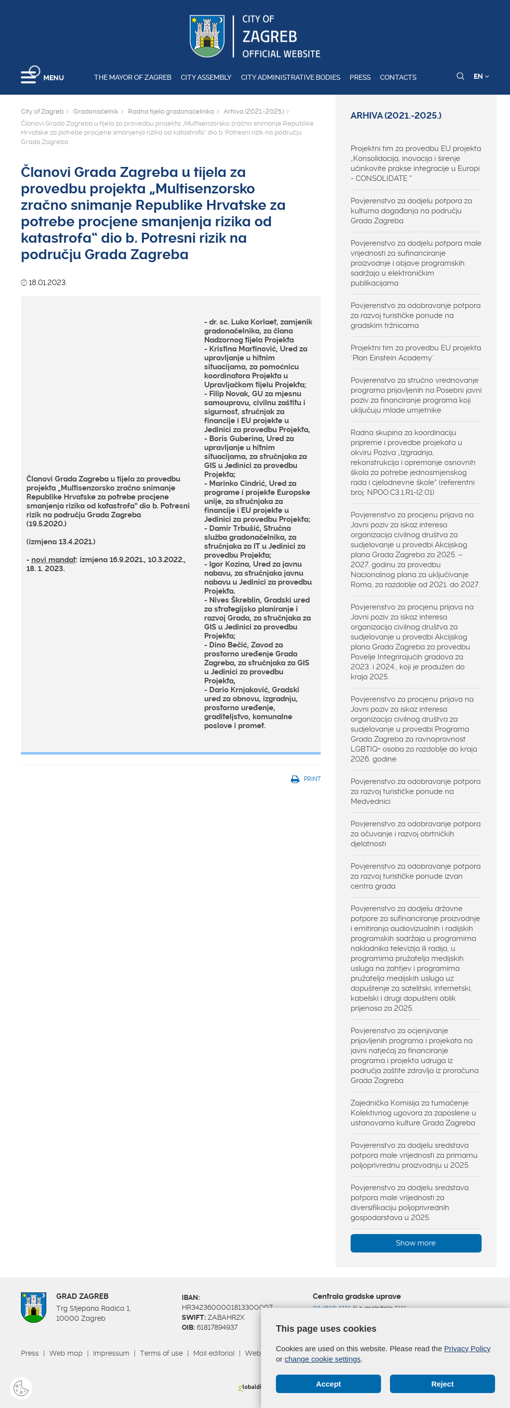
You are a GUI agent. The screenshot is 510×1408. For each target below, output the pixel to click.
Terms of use (161, 1353)
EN (481, 76)
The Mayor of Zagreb (132, 77)
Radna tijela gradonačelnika (171, 111)
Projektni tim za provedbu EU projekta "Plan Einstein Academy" (416, 352)
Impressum (111, 1353)
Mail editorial (214, 1353)
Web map (66, 1353)
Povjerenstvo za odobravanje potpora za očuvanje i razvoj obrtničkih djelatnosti (416, 833)
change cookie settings (323, 1359)
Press (360, 77)
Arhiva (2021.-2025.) (254, 111)
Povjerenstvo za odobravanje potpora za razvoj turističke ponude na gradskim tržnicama (416, 315)
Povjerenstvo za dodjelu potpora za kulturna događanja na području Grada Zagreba (411, 210)
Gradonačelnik (96, 111)
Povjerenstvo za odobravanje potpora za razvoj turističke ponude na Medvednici (416, 791)
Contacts (398, 77)
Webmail (260, 1353)
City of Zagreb (42, 111)
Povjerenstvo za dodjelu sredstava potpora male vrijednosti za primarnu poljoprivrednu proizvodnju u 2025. (414, 1155)
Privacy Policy (467, 1348)
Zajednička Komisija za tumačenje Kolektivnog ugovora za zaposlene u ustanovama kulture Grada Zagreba (413, 1112)
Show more (416, 1243)
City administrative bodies (290, 77)
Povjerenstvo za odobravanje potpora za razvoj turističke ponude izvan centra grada (416, 876)
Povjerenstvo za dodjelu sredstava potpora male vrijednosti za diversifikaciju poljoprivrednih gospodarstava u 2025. (410, 1202)
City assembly (206, 77)
